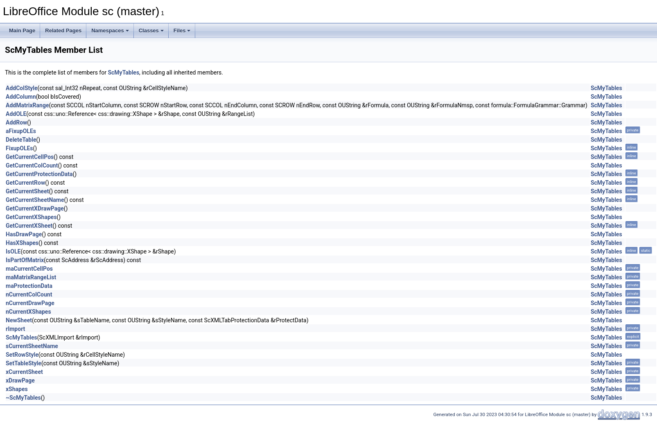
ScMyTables (123, 72)
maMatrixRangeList (31, 277)
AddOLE (16, 114)
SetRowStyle (22, 354)
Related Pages (63, 30)
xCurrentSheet (24, 372)
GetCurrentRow (25, 182)
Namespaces (110, 30)
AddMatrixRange (27, 105)
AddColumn (21, 96)
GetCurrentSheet (27, 191)
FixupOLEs (19, 148)
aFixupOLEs (21, 131)
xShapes (17, 389)
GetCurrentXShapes (31, 217)
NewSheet (19, 320)
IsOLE (13, 251)
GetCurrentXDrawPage (35, 208)
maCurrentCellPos (29, 268)
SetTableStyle (23, 363)
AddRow (16, 122)
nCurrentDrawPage (30, 303)
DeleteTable (21, 139)
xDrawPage (20, 380)
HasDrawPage (24, 234)
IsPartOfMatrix (25, 260)
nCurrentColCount (29, 294)
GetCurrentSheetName (35, 200)
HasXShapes (22, 243)
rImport (15, 329)
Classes (151, 30)
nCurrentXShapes (28, 311)
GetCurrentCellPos (30, 157)
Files (182, 30)
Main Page (22, 30)
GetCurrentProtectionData (39, 174)
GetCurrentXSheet (29, 225)
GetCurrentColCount (32, 165)
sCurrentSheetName (32, 346)
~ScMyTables (23, 397)
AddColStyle (22, 88)
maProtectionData (29, 286)
